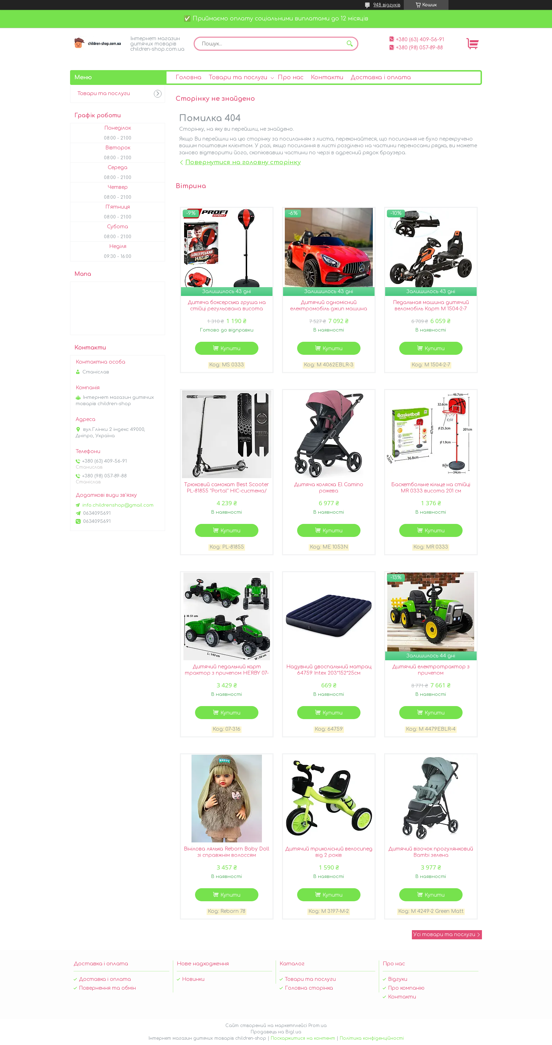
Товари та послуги (238, 77)
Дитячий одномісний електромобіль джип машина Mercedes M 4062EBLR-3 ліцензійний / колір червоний (328, 312)
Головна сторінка (309, 988)
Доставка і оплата (381, 77)
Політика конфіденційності (372, 1038)
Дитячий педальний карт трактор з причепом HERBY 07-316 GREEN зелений (227, 673)
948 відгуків (387, 4)
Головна (188, 77)
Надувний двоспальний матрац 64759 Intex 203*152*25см (328, 670)
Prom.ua (317, 1025)
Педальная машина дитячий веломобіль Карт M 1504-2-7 (431, 305)
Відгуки (397, 979)
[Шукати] (350, 44)
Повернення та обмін (107, 988)
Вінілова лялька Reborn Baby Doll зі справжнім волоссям (226, 852)
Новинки (193, 979)
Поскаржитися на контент (303, 1038)
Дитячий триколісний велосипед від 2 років (328, 852)
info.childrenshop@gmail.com (117, 505)
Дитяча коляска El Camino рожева (328, 488)
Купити (230, 348)
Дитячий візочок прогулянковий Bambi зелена (430, 852)
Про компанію (406, 988)
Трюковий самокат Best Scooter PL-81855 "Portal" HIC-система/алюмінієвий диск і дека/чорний (226, 491)
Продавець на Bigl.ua (276, 1031)
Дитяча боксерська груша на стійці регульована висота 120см (227, 309)
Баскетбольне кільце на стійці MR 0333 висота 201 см (430, 488)
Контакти (327, 77)
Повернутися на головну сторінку (243, 162)
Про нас (290, 77)
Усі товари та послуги (444, 934)
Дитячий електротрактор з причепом (431, 670)
